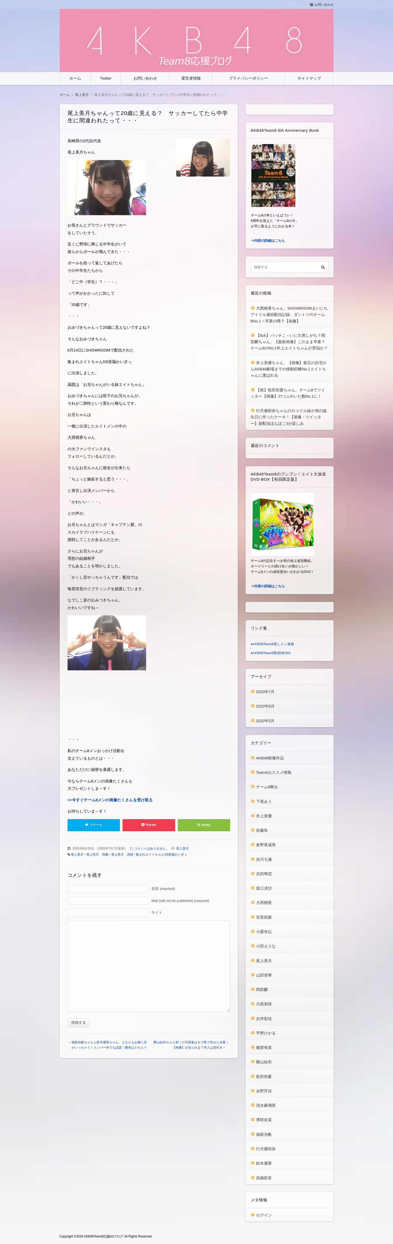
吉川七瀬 (264, 859)
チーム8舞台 (267, 787)
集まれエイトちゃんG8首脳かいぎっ (161, 854)
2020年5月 (265, 721)
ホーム (75, 78)
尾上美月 (182, 848)
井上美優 (264, 816)
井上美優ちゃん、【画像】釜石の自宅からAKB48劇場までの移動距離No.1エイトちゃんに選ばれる (289, 369)
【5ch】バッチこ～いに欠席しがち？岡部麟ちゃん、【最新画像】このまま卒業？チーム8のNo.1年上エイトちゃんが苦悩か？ (289, 341)
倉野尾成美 (266, 844)
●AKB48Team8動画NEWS (271, 653)
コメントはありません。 (151, 848)
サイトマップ (309, 78)
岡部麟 (262, 989)
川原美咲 (264, 1004)
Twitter (106, 78)
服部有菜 (264, 1047)
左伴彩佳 (264, 1018)
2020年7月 (265, 691)
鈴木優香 (264, 1163)
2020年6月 (265, 706)
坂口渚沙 (264, 888)
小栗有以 (264, 931)
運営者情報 (191, 78)
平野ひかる (266, 1033)
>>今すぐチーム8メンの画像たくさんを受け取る (110, 800)
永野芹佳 (264, 1091)
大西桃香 (264, 902)
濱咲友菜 (264, 1119)
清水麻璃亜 (266, 1105)
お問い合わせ (324, 5)
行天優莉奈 (266, 1149)
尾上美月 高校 (122, 854)
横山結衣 (264, 1062)
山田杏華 (264, 975)
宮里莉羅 (264, 917)
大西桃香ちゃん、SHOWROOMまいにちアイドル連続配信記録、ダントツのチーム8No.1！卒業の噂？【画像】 (289, 314)
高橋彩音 (264, 1178)
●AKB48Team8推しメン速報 (272, 644)
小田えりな (266, 946)
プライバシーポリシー (248, 78)
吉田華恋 (264, 874)
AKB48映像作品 (270, 758)
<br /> (83, 704)
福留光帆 (264, 1134)
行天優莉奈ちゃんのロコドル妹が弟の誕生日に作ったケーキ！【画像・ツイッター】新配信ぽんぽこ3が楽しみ (289, 417)
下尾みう (264, 801)
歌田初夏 (264, 1076)
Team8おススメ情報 (273, 772)
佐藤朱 (262, 830)
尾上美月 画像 (97, 854)
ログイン (264, 1215)
